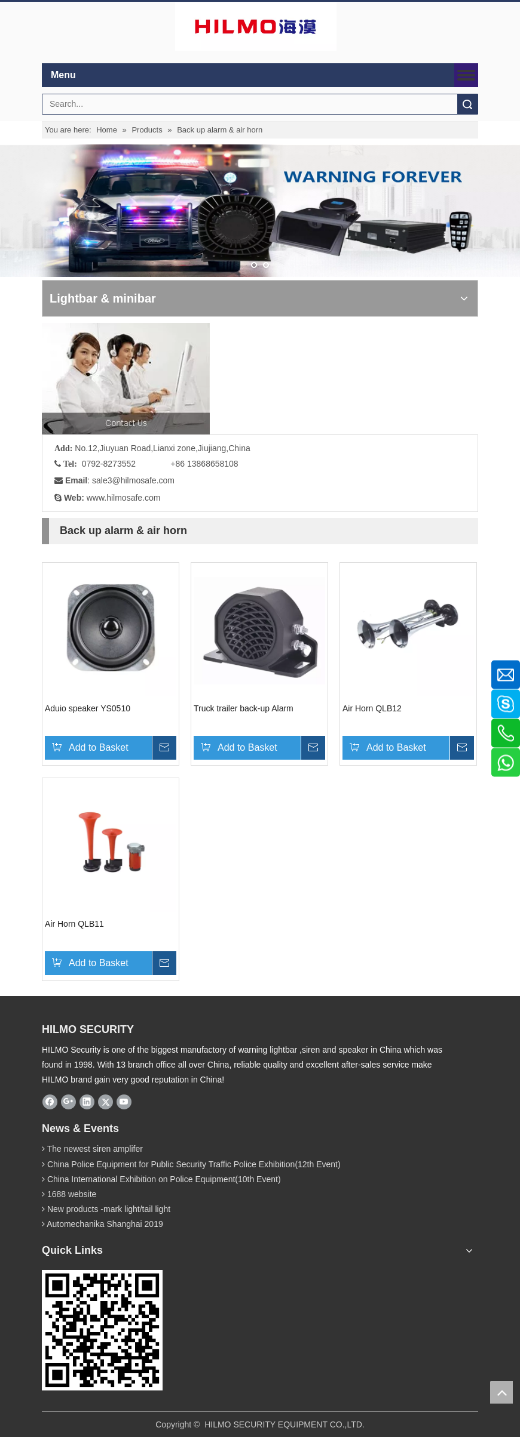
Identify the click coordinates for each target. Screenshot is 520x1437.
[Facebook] (49, 1101)
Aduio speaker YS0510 (87, 708)
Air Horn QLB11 (74, 924)
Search (467, 104)
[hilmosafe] (102, 1330)
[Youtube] (124, 1101)
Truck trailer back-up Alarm (243, 708)
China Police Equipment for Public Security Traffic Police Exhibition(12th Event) (194, 1164)
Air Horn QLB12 (372, 708)
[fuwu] (126, 378)
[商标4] (256, 26)
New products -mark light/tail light (108, 1209)
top (501, 1392)
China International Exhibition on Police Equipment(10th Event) (164, 1179)
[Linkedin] (86, 1101)
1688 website (72, 1194)
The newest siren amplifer (95, 1149)
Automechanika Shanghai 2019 (105, 1224)
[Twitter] (105, 1101)
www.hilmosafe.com (124, 497)
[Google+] (68, 1101)
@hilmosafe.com (143, 480)
